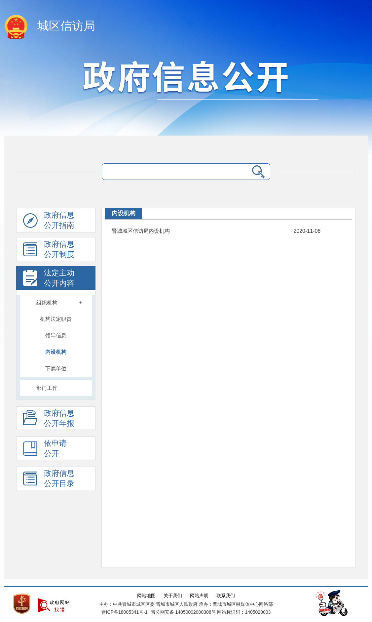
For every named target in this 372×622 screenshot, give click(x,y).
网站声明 (199, 595)
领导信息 (55, 335)
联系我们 (225, 595)
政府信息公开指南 (48, 222)
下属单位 (55, 368)
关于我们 (173, 595)
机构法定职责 (56, 319)
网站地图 (146, 595)
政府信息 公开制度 (48, 251)
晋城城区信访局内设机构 (141, 231)
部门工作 (46, 388)
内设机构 (55, 352)
